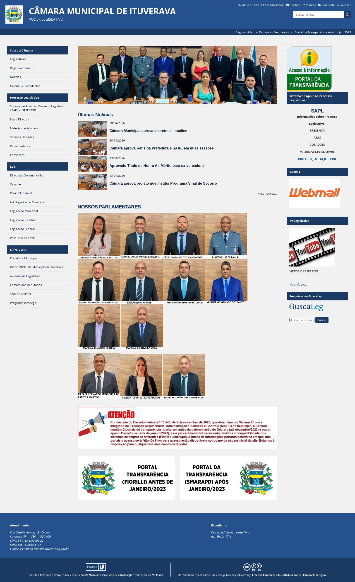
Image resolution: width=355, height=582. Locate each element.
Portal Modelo (89, 575)
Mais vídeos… (298, 284)
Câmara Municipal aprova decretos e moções (148, 131)
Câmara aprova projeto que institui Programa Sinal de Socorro (163, 183)
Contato (295, 5)
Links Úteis (18, 249)
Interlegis (126, 575)
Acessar (345, 5)
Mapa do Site (250, 5)
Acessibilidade (274, 5)
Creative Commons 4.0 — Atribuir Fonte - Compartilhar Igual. (289, 575)
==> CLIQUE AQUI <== (317, 159)
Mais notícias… (267, 193)
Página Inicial (244, 32)
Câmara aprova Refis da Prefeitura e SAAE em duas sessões (161, 148)
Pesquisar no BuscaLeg (305, 296)
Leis (13, 166)
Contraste (328, 5)
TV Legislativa (299, 221)
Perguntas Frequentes (274, 32)
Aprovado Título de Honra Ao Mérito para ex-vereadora (156, 166)
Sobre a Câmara (21, 50)
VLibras (311, 5)
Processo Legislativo (24, 97)
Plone (159, 575)
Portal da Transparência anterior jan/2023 (323, 32)
